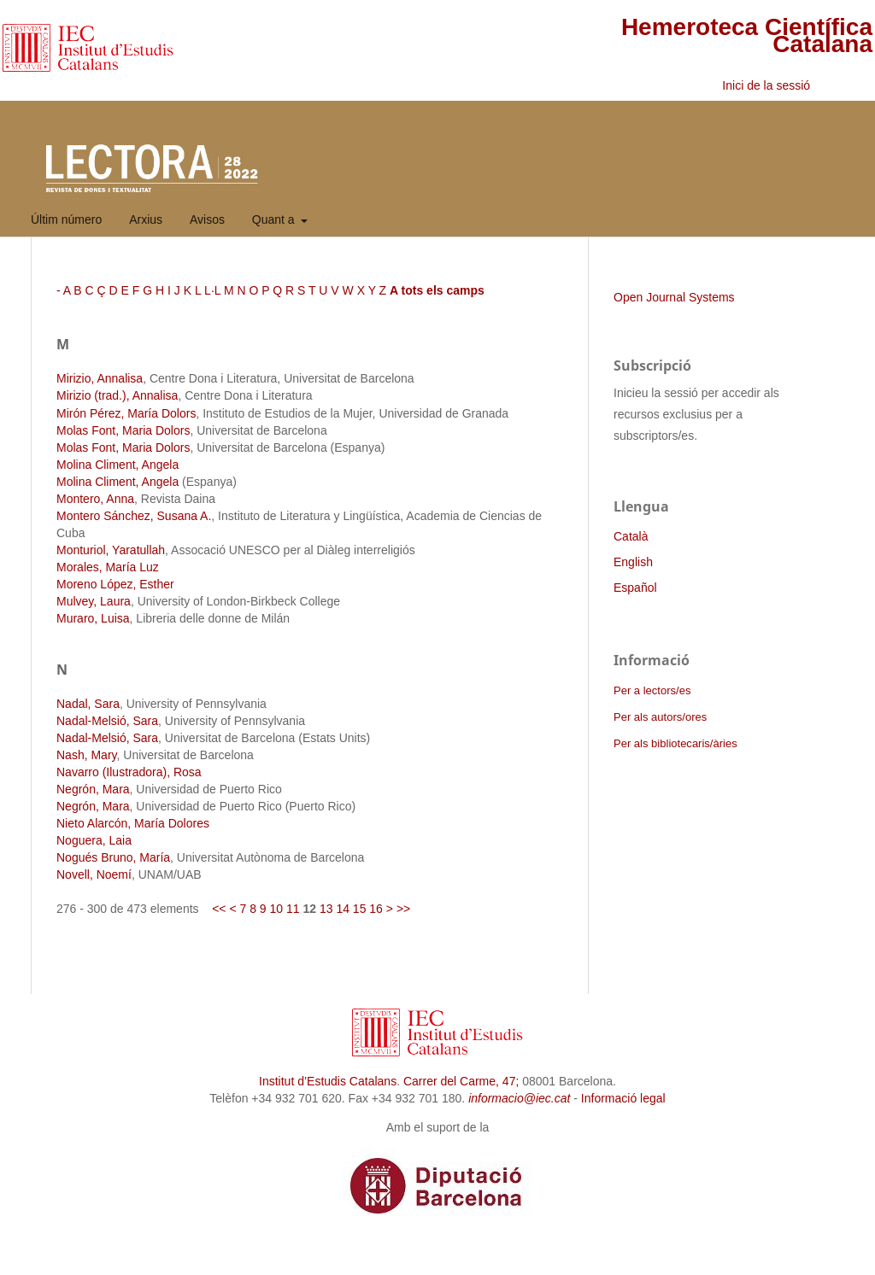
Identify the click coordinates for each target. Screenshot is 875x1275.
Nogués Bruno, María (113, 857)
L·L (212, 290)
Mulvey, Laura (93, 601)
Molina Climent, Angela (117, 464)
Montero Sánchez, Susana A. (133, 516)
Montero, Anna (95, 499)
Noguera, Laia (94, 840)
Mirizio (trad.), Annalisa (117, 395)
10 (277, 908)
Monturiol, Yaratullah (110, 550)
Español (635, 587)
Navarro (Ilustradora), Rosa (129, 772)
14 (342, 908)
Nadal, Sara (88, 704)
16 (376, 908)
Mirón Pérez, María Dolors (126, 413)
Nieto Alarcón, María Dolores (132, 823)
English (633, 562)
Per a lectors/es (652, 690)
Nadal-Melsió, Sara (107, 721)
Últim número (66, 219)
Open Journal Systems (674, 297)
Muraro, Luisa (93, 618)
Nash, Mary (86, 755)
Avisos (207, 219)
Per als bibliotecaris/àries (675, 743)
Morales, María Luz (107, 567)
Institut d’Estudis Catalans (327, 1081)
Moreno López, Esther (115, 584)
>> (403, 908)
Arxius (145, 219)
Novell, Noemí (94, 874)
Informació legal (623, 1098)
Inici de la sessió (766, 85)
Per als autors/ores (660, 717)
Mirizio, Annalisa (99, 378)
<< (219, 908)
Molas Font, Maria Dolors (123, 430)
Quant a (275, 219)
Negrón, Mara (93, 789)
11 (293, 908)
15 (360, 908)
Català (631, 536)
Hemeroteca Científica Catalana (746, 35)
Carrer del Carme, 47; (461, 1081)
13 (326, 908)
